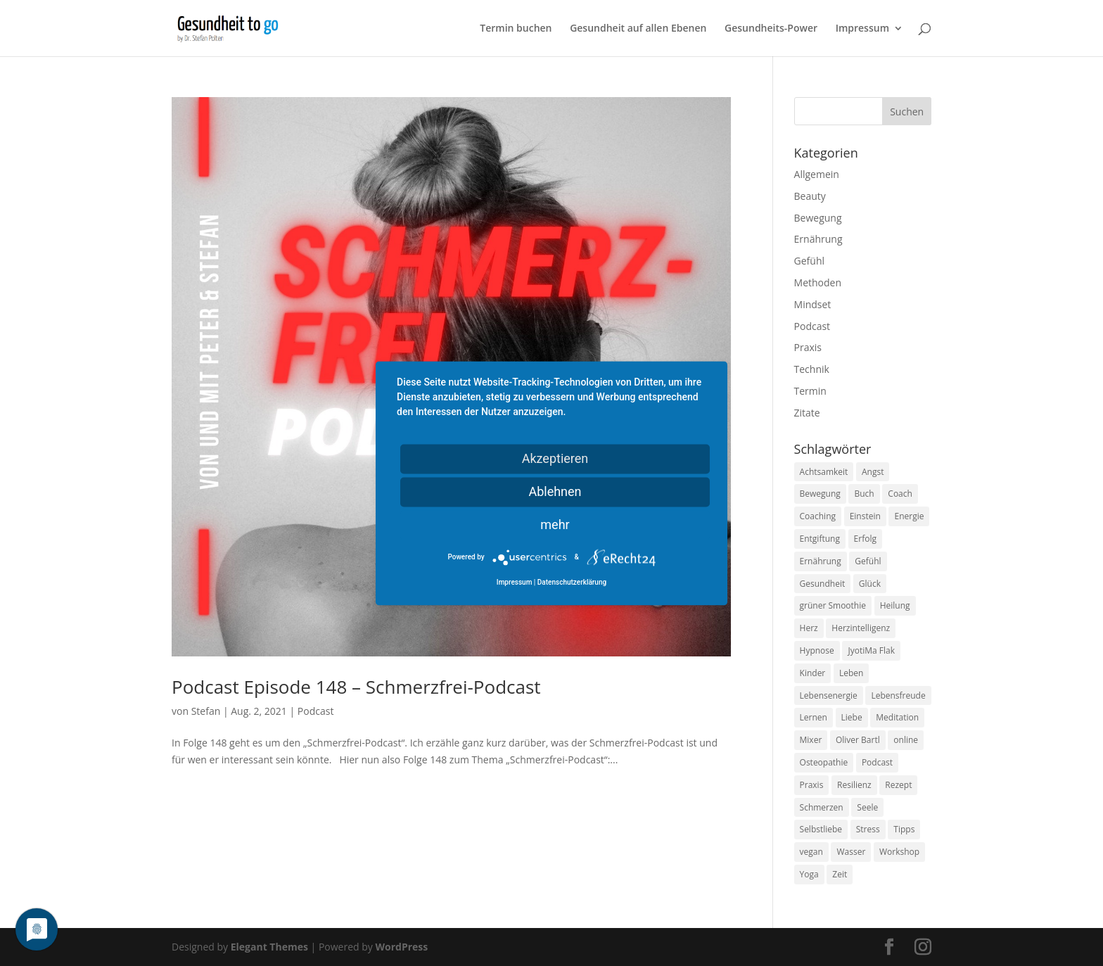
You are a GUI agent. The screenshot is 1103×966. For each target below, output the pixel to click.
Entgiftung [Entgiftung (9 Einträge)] (820, 539)
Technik (811, 369)
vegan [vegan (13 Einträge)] (811, 852)
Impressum (862, 28)
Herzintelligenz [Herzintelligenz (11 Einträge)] (860, 628)
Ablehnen (554, 491)
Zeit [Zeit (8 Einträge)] (839, 874)
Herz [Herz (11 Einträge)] (809, 628)
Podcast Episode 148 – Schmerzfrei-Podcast (356, 686)
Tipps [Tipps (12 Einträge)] (903, 829)
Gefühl (809, 260)
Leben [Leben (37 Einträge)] (851, 673)
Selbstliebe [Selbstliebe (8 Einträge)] (821, 829)
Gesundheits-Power (771, 28)
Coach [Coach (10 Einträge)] (900, 494)
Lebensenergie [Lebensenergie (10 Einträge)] (828, 695)
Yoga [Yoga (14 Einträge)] (809, 874)
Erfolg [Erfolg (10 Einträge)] (865, 539)
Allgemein (816, 174)
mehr (554, 524)
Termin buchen (516, 28)
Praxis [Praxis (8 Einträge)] (812, 785)
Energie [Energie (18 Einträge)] (909, 516)
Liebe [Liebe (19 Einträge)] (851, 717)
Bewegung (818, 217)
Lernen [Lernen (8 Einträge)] (813, 717)
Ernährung (818, 239)
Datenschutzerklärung (571, 582)
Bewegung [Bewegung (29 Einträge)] (820, 494)
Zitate (807, 412)
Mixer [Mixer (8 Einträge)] (811, 740)
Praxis (808, 347)
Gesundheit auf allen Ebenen (638, 28)
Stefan (206, 711)
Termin (810, 391)
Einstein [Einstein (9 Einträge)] (865, 516)
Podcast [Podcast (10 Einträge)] (877, 762)
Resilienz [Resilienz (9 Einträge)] (854, 785)
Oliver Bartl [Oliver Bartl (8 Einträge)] (858, 740)
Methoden (817, 282)
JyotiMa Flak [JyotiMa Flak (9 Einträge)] (871, 650)
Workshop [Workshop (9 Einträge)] (899, 852)
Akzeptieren (555, 458)
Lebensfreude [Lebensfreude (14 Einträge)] (898, 695)
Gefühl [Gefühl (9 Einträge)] (868, 561)
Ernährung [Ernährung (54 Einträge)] (820, 561)
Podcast (316, 711)
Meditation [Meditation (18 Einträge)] (897, 717)
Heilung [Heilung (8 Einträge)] (895, 605)
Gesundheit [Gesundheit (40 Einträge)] (823, 584)
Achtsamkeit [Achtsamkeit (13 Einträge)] (824, 472)
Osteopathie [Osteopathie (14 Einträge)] (824, 762)
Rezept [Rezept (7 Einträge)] (898, 785)
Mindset (812, 304)
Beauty (810, 196)
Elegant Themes (269, 946)
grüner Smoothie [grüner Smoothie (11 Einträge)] (833, 605)
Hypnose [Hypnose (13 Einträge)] (817, 650)
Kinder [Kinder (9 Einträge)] (813, 673)
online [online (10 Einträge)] (905, 740)
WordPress (401, 946)
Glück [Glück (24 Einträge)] (870, 584)
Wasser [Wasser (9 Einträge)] (850, 852)
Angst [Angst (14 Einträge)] (873, 472)
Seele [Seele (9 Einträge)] (867, 807)
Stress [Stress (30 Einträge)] (868, 829)
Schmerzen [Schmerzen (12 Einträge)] (821, 807)
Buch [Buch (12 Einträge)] (864, 494)
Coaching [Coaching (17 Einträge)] (818, 516)
